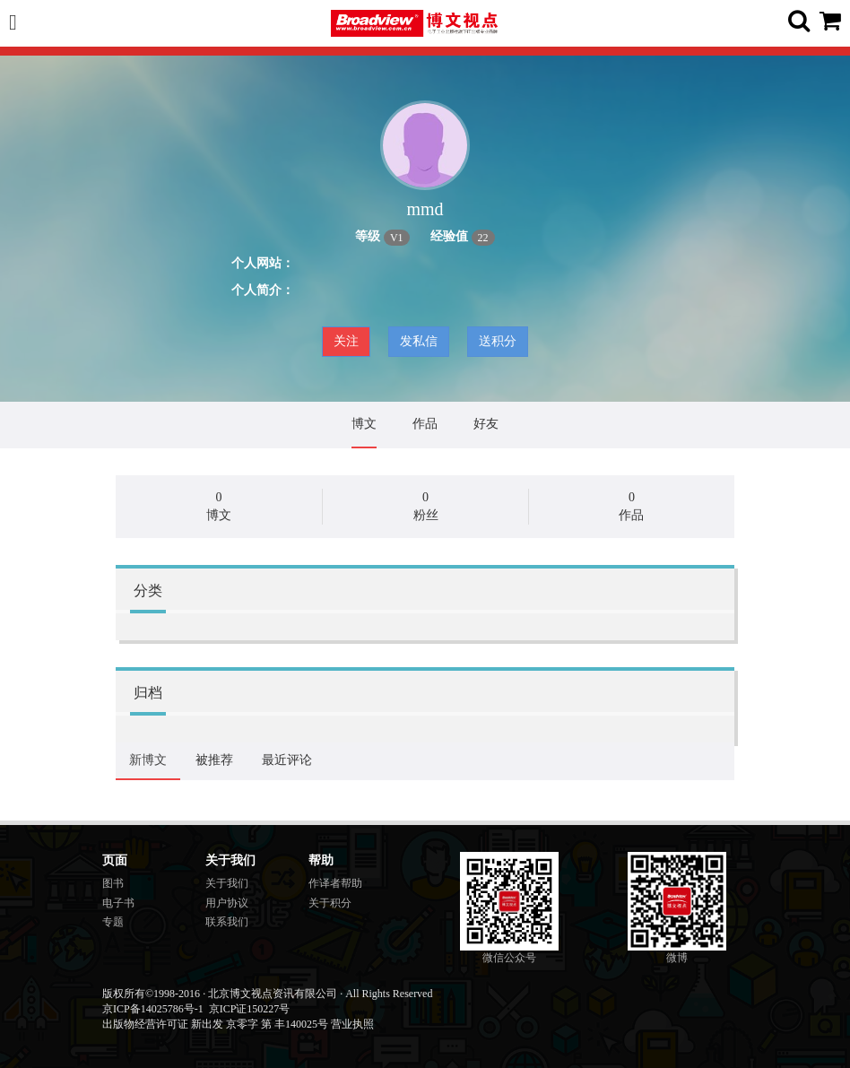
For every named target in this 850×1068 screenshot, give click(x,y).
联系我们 (226, 922)
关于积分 (329, 903)
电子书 (118, 903)
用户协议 (226, 903)
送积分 (497, 341)
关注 (346, 341)
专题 (113, 922)
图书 (113, 883)
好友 (486, 423)
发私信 (419, 341)
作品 (425, 423)
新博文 (148, 760)
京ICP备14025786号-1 (153, 1009)
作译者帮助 (335, 883)
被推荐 (214, 760)
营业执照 (352, 1024)
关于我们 (226, 883)
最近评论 (287, 760)
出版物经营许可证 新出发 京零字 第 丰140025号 (215, 1024)
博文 (364, 423)
